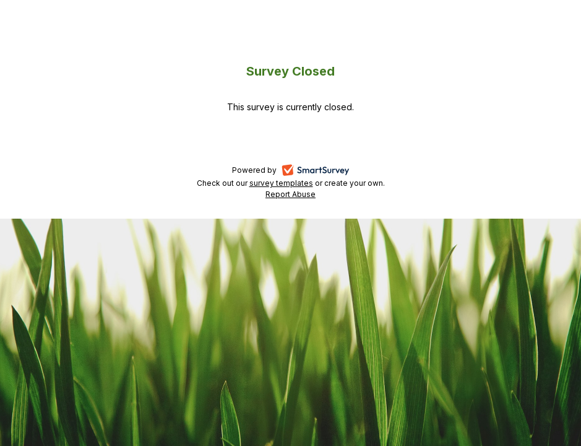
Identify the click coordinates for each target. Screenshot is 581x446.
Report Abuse (290, 194)
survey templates (281, 183)
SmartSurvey (330, 171)
